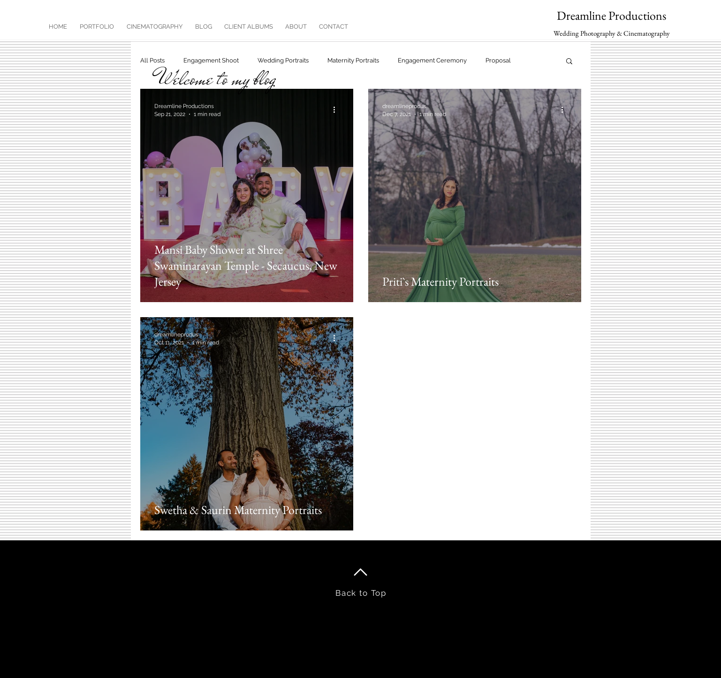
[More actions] (337, 109)
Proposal (498, 60)
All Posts (152, 60)
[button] (569, 62)
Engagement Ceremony (432, 60)
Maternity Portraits (353, 60)
